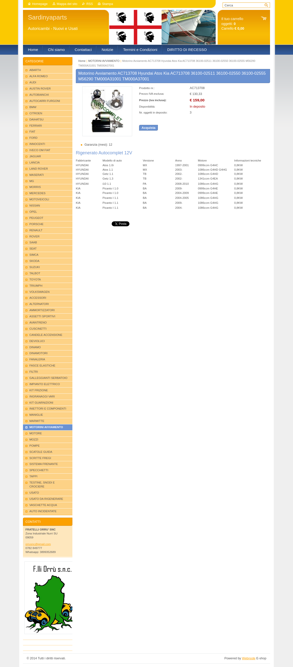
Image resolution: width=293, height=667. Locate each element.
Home (81, 60)
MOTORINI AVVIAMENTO (104, 60)
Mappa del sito (67, 4)
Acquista (148, 128)
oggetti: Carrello (232, 23)
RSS (89, 4)
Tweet (116, 223)
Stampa (107, 4)
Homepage (40, 4)
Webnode (248, 658)
